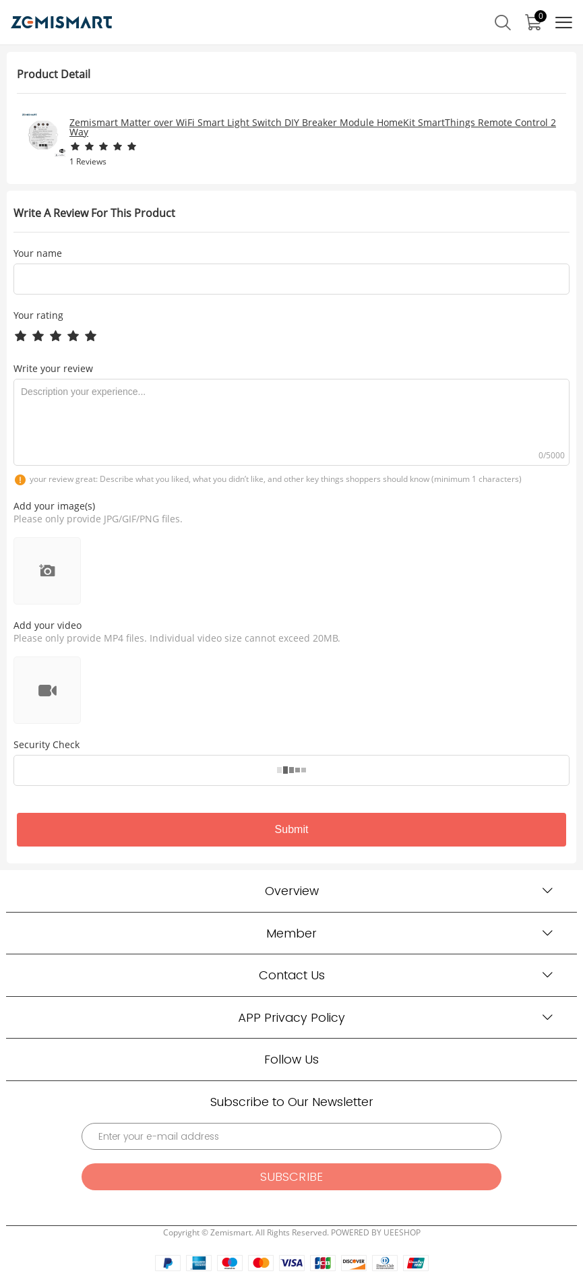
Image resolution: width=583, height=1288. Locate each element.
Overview (292, 890)
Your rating (38, 315)
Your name (37, 253)
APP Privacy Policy (291, 1017)
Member (291, 933)
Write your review (53, 368)
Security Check (46, 744)
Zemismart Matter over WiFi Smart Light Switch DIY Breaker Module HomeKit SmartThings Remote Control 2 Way (312, 127)
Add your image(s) (54, 505)
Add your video (47, 625)
